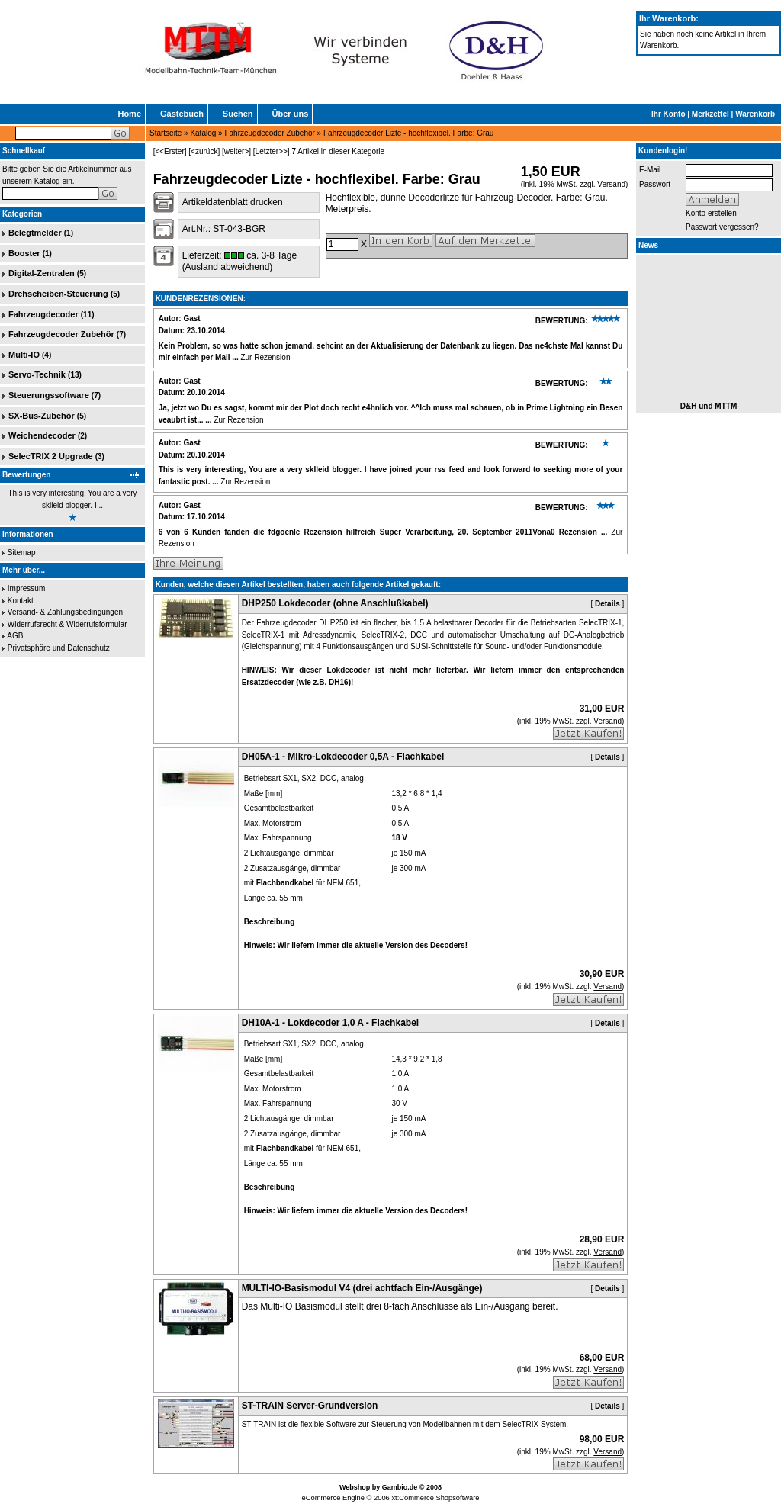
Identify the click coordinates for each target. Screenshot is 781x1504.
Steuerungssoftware (48, 395)
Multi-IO (24, 354)
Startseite (165, 133)
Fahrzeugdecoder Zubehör (269, 133)
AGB (15, 635)
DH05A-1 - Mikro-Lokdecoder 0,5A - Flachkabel (343, 756)
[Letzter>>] (271, 151)
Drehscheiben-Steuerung (58, 293)
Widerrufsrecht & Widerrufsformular (67, 624)
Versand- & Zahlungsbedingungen (65, 612)
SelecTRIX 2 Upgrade (50, 456)
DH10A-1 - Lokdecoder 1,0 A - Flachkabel (330, 1022)
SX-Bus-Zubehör (41, 415)
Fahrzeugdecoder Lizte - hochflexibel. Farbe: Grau (408, 133)
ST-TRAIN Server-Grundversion (310, 1405)
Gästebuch (182, 113)
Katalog (203, 133)
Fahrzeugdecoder (43, 314)
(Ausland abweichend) (227, 267)
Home (129, 113)
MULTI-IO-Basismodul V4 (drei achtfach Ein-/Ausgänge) (362, 1288)
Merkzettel (710, 114)
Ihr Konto (668, 114)
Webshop (354, 1487)
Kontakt (21, 600)
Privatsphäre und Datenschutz (59, 648)
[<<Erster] (170, 151)
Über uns (290, 113)
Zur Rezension (265, 357)
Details (607, 603)
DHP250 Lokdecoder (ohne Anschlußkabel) (335, 603)
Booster (24, 253)
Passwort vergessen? (722, 227)
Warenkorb (755, 114)
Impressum (26, 588)
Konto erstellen (711, 213)
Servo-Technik (37, 374)
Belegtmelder (35, 232)
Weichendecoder (42, 435)
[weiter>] (236, 151)
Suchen (238, 113)
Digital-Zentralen (41, 273)
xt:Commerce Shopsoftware (435, 1498)
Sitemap (22, 552)
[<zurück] (204, 151)
